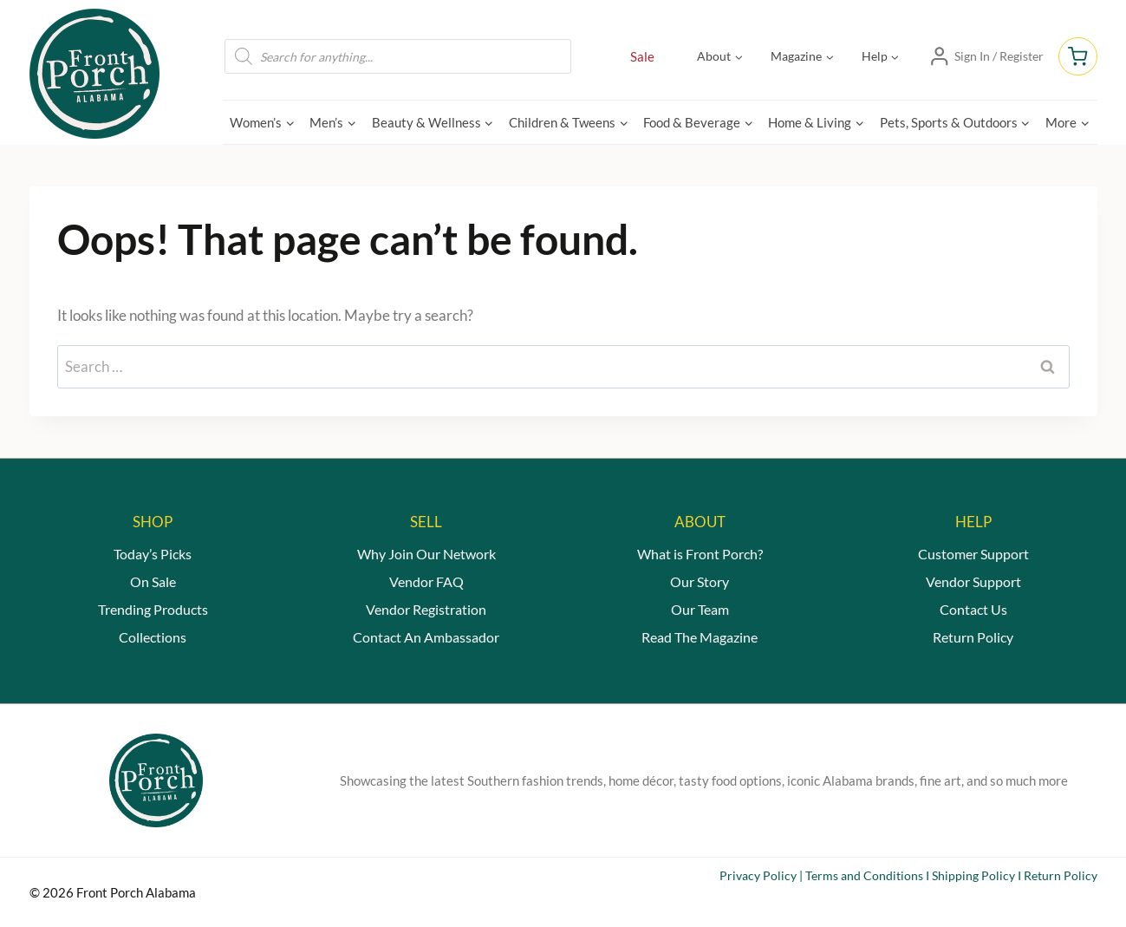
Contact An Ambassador (426, 637)
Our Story (699, 581)
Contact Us (973, 609)
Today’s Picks (153, 553)
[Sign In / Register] (986, 56)
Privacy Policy (758, 875)
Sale (642, 56)
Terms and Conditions (864, 875)
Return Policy (973, 637)
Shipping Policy (973, 875)
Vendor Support (973, 581)
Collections (152, 637)
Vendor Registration (426, 609)
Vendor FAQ (426, 581)
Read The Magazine (699, 637)
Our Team (700, 609)
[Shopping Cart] (1077, 56)
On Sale (153, 581)
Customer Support (973, 553)
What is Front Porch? (700, 553)
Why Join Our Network (426, 553)
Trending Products (153, 609)
